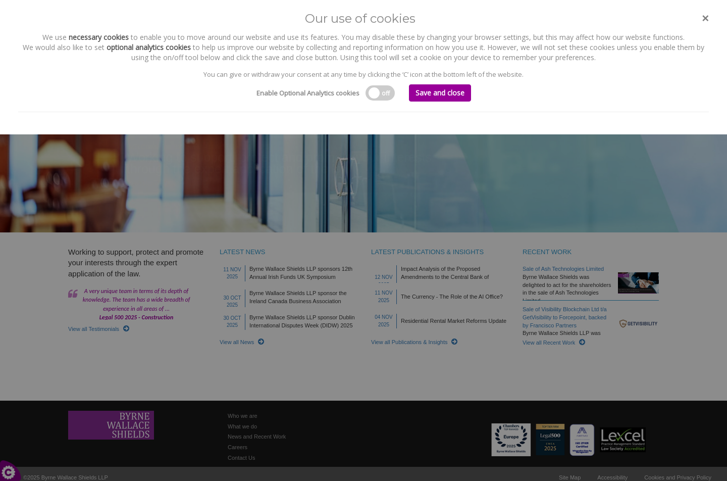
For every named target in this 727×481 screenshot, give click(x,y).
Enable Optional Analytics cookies (307, 93)
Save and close (440, 93)
